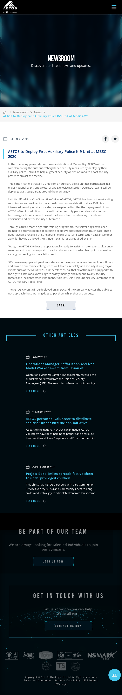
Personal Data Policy (67, 680)
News (38, 112)
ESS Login (89, 680)
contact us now (74, 625)
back (61, 305)
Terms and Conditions (37, 680)
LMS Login (61, 684)
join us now (47, 561)
